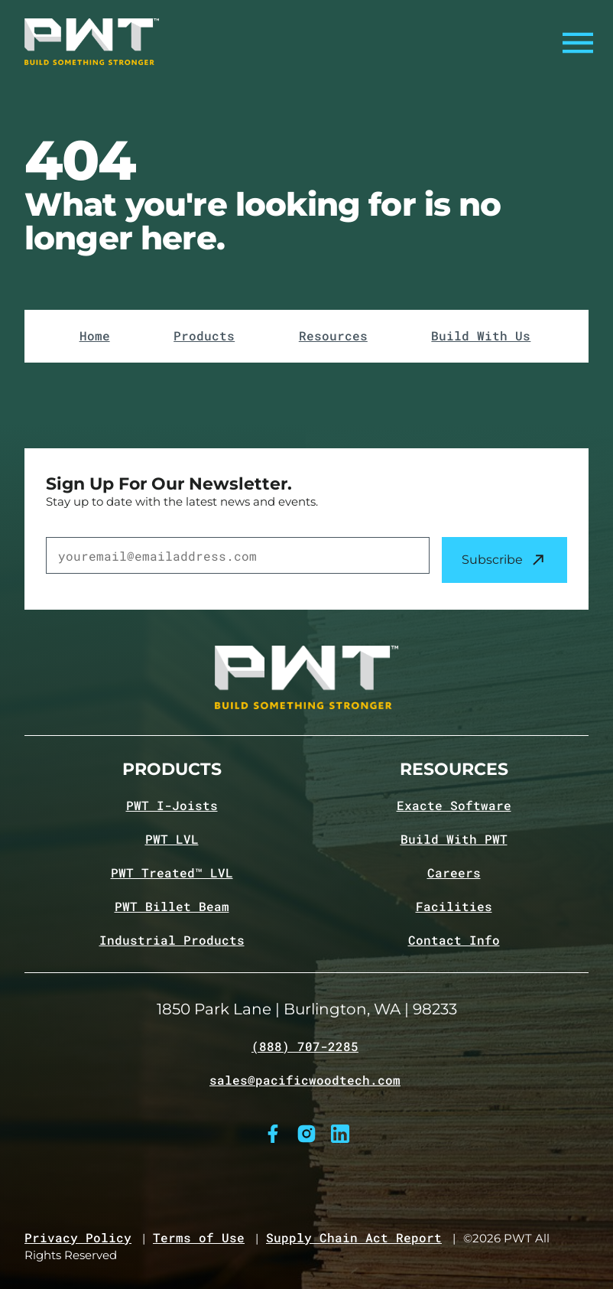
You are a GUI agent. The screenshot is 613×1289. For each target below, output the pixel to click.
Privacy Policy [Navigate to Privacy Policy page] (77, 1237)
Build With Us (480, 335)
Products (204, 335)
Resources (333, 335)
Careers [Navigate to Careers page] (454, 872)
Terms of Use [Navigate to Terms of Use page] (199, 1237)
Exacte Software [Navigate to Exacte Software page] (454, 805)
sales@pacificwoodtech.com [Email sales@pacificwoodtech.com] (305, 1080)
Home (94, 335)
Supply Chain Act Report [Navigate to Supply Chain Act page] (354, 1237)
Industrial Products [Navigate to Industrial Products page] (172, 940)
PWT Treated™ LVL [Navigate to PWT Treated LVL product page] (172, 872)
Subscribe (504, 560)
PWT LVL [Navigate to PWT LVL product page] (172, 839)
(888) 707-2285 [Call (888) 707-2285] (304, 1046)
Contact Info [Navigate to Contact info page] (454, 940)
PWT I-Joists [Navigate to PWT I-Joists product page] (172, 805)
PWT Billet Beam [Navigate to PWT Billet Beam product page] (172, 906)
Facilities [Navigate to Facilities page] (454, 906)
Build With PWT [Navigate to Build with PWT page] (454, 839)
